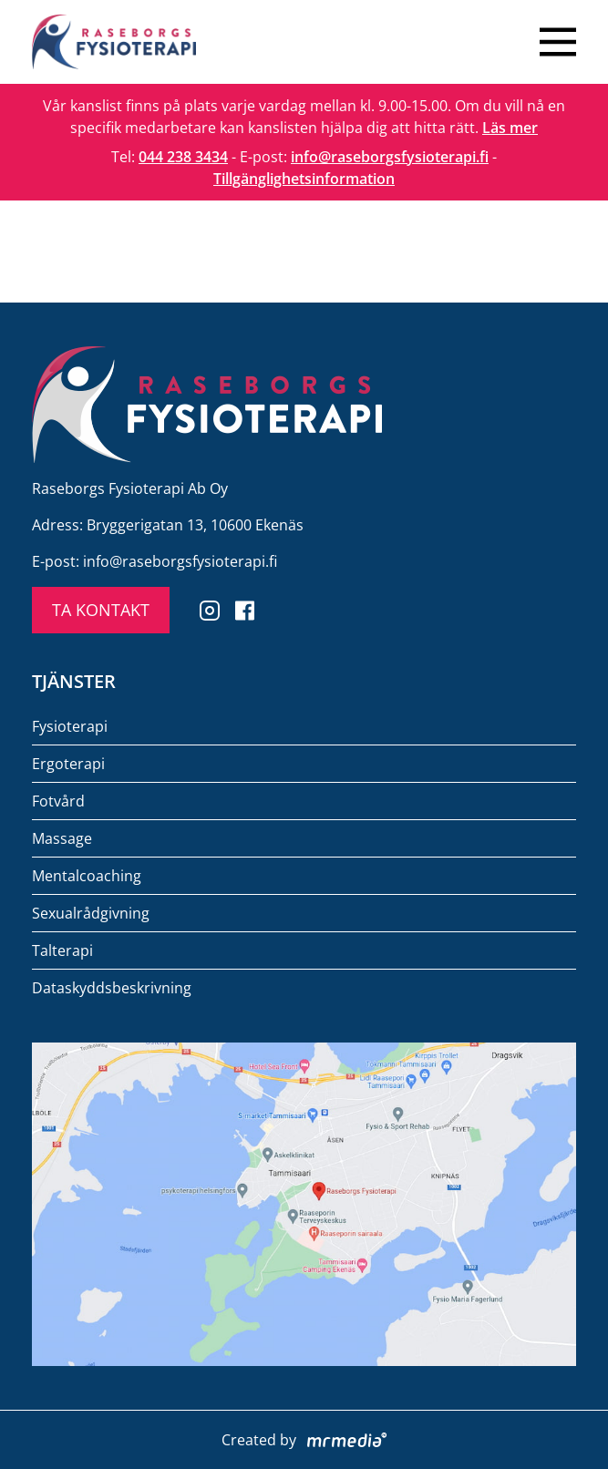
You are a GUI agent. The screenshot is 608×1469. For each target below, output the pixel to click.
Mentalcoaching (86, 876)
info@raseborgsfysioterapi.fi (390, 157)
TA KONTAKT (100, 610)
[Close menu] (558, 42)
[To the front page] (114, 42)
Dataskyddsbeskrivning (111, 988)
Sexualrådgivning (90, 913)
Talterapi (62, 950)
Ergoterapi (68, 764)
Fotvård (58, 801)
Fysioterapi (70, 726)
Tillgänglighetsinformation (304, 179)
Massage (62, 838)
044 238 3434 (183, 157)
